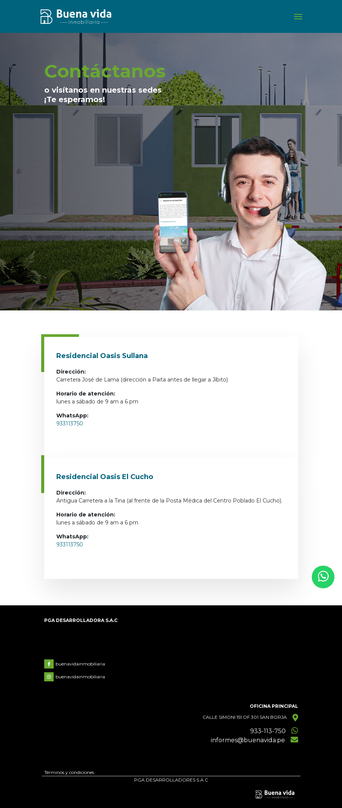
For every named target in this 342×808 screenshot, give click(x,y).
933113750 (69, 423)
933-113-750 (268, 731)
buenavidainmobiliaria (74, 663)
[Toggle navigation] (298, 16)
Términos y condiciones (69, 772)
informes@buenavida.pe (248, 740)
